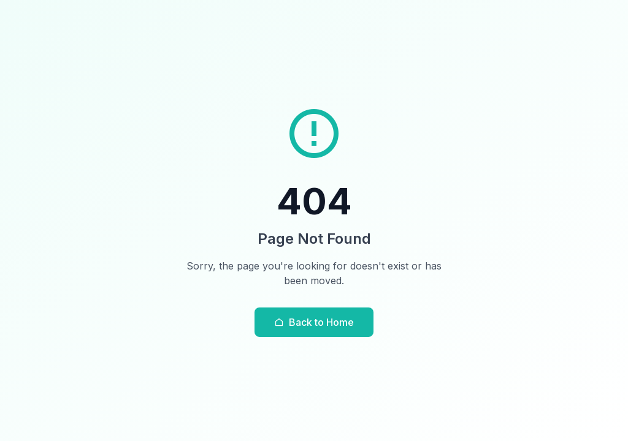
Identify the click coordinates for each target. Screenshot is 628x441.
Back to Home (314, 322)
